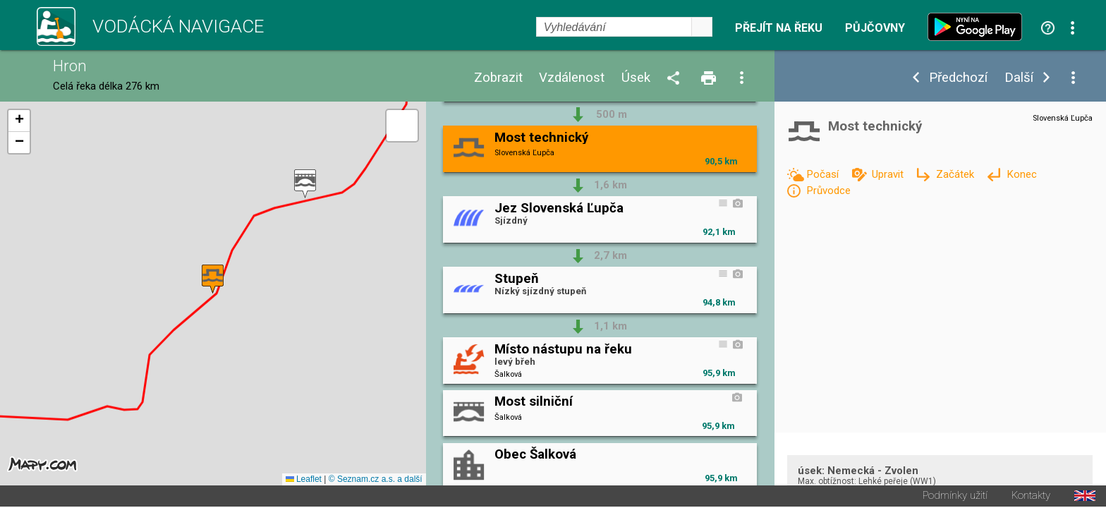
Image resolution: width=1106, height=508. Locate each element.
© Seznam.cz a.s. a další (376, 480)
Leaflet (304, 480)
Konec (1022, 174)
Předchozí (958, 78)
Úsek (635, 78)
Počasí (823, 174)
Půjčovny (875, 28)
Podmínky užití (955, 497)
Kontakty (1030, 497)
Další (1018, 78)
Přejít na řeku (778, 28)
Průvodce (828, 190)
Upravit (889, 174)
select (702, 27)
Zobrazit (498, 78)
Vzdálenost (571, 78)
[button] (305, 184)
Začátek (956, 174)
